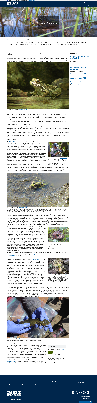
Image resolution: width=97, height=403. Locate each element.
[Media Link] (38, 85)
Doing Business (67, 384)
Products (50, 4)
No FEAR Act (10, 384)
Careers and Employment (52, 385)
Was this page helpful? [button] (85, 401)
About (66, 4)
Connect (61, 4)
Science (45, 4)
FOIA (22, 381)
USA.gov (23, 384)
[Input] (82, 5)
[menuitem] (44, 4)
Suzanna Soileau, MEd (78, 78)
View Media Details (23, 109)
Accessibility (10, 381)
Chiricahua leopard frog (37, 259)
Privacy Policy (52, 381)
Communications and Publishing (16, 39)
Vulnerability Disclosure (40, 384)
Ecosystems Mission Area (27, 53)
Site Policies (38, 381)
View (50, 352)
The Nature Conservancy (54, 254)
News (56, 4)
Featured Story (44, 20)
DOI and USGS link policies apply (82, 381)
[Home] (12, 6)
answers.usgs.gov (86, 398)
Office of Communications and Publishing (79, 57)
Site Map (66, 381)
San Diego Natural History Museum (39, 254)
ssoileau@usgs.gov (78, 84)
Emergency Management (81, 385)
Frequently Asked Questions (83, 3)
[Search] (88, 5)
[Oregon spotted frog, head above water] (48, 22)
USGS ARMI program (14, 141)
